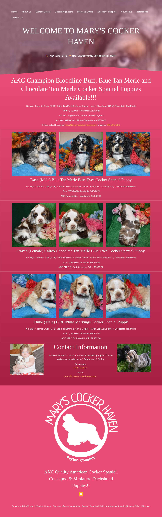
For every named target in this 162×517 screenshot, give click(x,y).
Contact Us (17, 18)
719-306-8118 (113, 125)
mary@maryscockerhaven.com (81, 125)
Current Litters (42, 12)
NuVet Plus (125, 12)
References (141, 12)
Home (14, 12)
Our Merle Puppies (106, 12)
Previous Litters (84, 12)
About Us (26, 12)
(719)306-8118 (80, 368)
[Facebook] (81, 494)
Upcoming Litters (63, 12)
